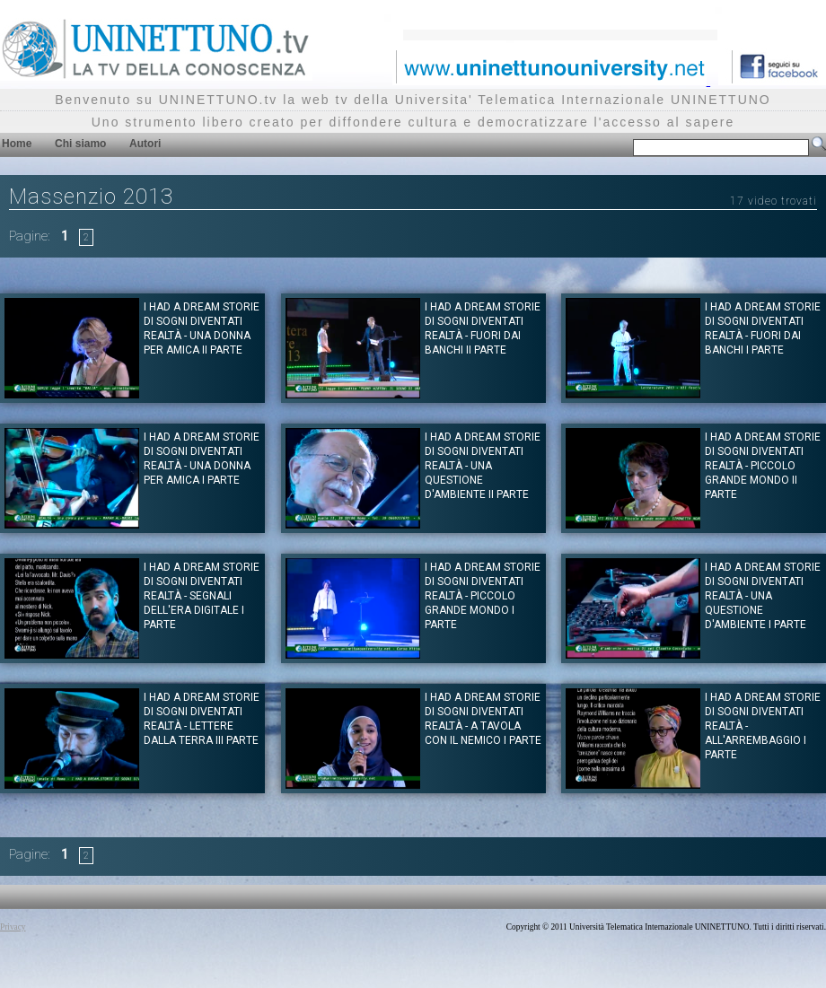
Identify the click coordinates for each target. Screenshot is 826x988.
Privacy (13, 926)
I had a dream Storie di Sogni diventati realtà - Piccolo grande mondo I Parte (482, 596)
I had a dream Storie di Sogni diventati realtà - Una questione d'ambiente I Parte (763, 596)
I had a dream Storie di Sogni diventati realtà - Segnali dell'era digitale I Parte (201, 596)
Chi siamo (80, 143)
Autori (145, 143)
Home (16, 143)
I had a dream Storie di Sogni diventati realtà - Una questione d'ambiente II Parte (482, 466)
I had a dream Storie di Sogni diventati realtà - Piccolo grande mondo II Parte (763, 466)
